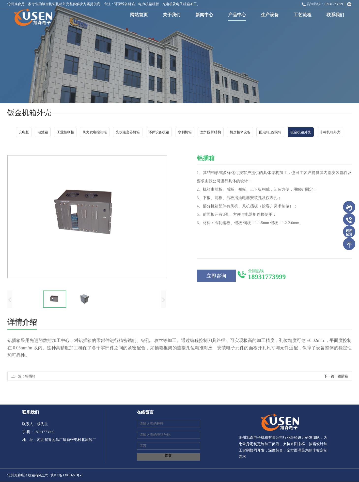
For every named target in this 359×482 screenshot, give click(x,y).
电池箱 (43, 133)
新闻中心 (206, 14)
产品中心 (239, 14)
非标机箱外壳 (330, 133)
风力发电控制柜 (95, 133)
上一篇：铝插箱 (23, 378)
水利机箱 (185, 133)
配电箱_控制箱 (270, 133)
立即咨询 (216, 277)
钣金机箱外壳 (300, 133)
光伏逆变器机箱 (128, 133)
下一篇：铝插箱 (336, 378)
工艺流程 (304, 14)
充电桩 (24, 133)
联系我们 (337, 14)
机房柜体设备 (240, 133)
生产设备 (272, 14)
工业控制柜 (65, 133)
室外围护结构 (210, 133)
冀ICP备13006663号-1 (66, 475)
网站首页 (141, 14)
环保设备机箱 (158, 133)
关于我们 (173, 14)
